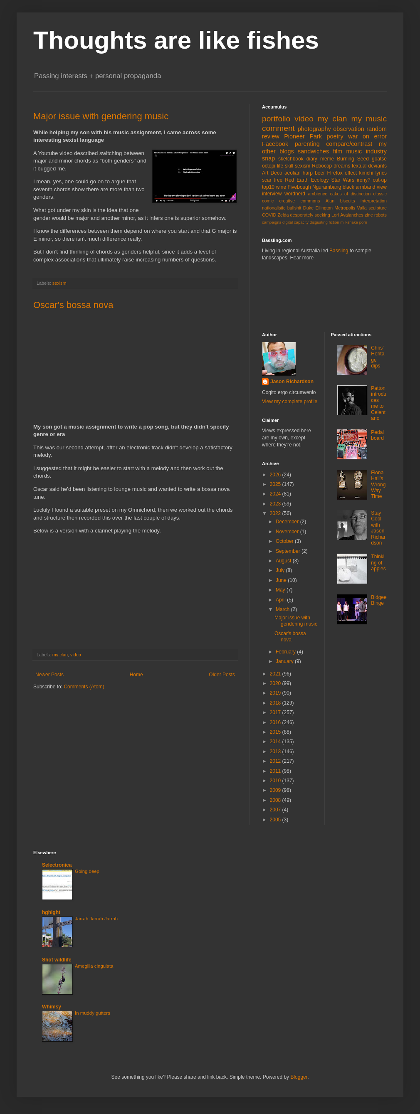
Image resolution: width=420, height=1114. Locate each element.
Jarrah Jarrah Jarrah (96, 918)
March (283, 609)
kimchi (366, 173)
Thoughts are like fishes (176, 40)
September (288, 551)
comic (268, 200)
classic (380, 193)
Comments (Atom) (84, 687)
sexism (59, 283)
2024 (276, 494)
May (281, 590)
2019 (276, 693)
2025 (276, 484)
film (337, 151)
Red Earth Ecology (307, 180)
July (281, 570)
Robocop (322, 166)
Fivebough (299, 187)
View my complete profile (289, 401)
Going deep (87, 871)
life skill (285, 166)
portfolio (276, 118)
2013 (276, 751)
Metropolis (344, 207)
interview (272, 194)
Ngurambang (326, 187)
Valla (362, 207)
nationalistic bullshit (281, 207)
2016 (276, 722)
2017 (276, 712)
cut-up (380, 180)
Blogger (298, 1077)
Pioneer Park (303, 136)
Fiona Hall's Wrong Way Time (378, 485)
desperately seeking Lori (314, 214)
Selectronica (57, 865)
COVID (269, 214)
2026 (276, 475)
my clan (60, 654)
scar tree (272, 180)
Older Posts (222, 675)
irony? (364, 180)
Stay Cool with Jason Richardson (378, 528)
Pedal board (377, 435)
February (286, 652)
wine (281, 187)
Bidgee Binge (378, 600)
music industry (366, 151)
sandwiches (313, 151)
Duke (308, 207)
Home (136, 675)
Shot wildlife (57, 960)
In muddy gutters (92, 1012)
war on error (367, 136)
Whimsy (51, 1007)
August (284, 561)
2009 (276, 790)
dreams (342, 166)
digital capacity (295, 222)
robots (380, 214)
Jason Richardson (292, 381)
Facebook (275, 143)
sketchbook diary (297, 159)
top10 (268, 187)
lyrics (381, 173)
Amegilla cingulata (94, 966)
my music (369, 118)
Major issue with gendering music (100, 116)
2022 (276, 513)
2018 (276, 703)
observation (348, 129)
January (285, 661)
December (288, 522)
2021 (276, 674)
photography (314, 129)
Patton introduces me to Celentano (378, 403)
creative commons (299, 200)
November (288, 532)
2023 (276, 504)
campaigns (271, 222)
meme (327, 159)
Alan (330, 200)
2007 (276, 810)
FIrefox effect (342, 173)
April (281, 600)
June (282, 580)
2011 (276, 771)
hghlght (51, 912)
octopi (268, 166)
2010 (276, 781)
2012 (276, 761)
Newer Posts (49, 675)
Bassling (338, 251)
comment (278, 128)
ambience (318, 193)
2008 (276, 800)
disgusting (319, 222)
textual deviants (369, 166)
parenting (307, 143)
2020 (276, 683)
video (75, 654)
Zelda (283, 214)
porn (363, 222)
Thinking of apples (378, 563)
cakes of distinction (350, 193)
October (285, 541)
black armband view (365, 187)
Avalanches (351, 214)
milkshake (349, 222)
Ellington (324, 207)
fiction (334, 222)
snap (268, 158)
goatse (379, 159)
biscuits (347, 200)
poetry (335, 136)
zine (369, 214)
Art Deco (272, 173)
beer (320, 173)
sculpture (377, 207)
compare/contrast (349, 143)
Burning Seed (353, 159)
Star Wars (343, 180)
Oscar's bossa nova (73, 305)
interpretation (374, 200)
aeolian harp (298, 173)
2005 (276, 820)
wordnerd (294, 194)
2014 (276, 741)
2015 (276, 732)
